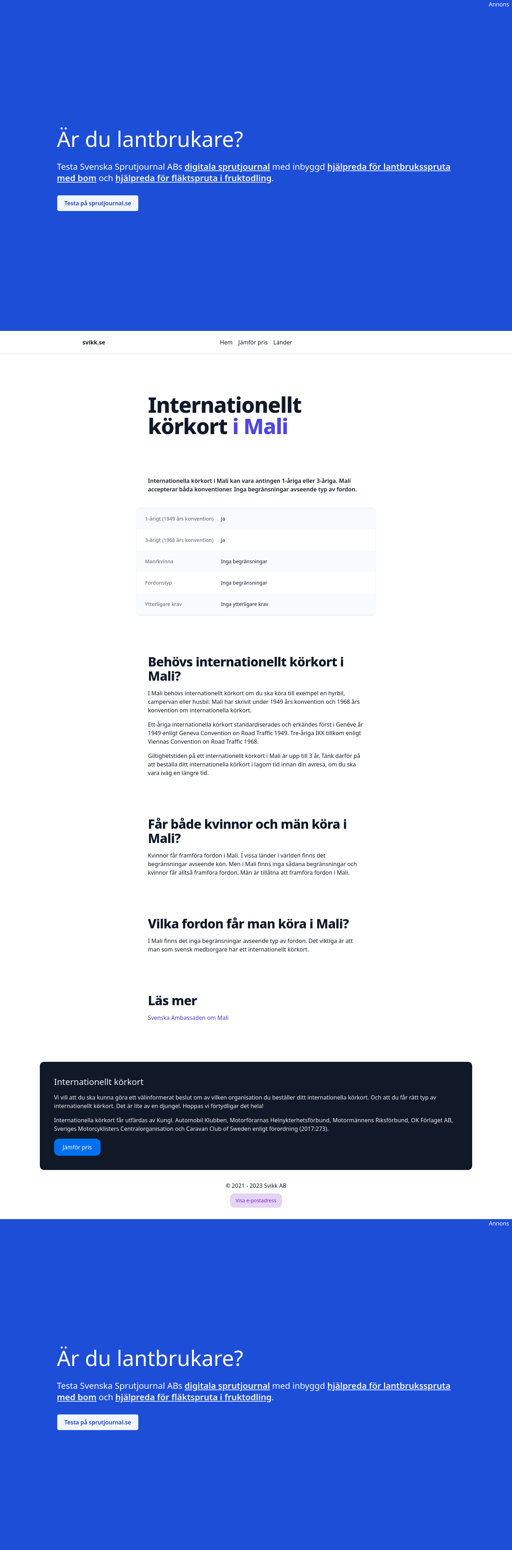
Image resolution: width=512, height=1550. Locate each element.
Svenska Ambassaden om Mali (188, 1018)
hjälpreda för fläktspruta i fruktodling (194, 178)
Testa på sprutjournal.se (97, 203)
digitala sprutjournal (227, 166)
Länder (282, 342)
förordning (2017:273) (298, 1129)
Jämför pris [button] (77, 1147)
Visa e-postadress (256, 1200)
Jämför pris (253, 342)
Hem (226, 342)
